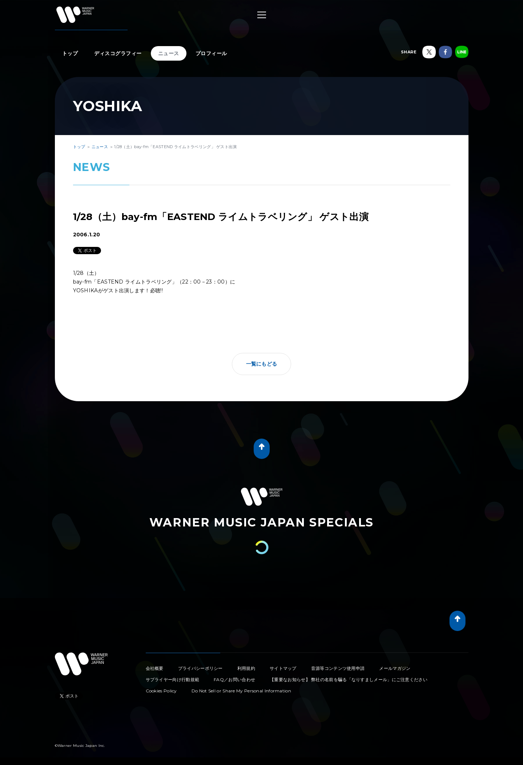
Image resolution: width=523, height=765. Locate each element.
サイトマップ (283, 668)
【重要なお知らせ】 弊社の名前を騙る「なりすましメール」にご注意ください (348, 679)
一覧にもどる (261, 364)
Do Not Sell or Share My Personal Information (241, 690)
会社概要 (155, 668)
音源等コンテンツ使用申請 (338, 668)
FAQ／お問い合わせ (234, 679)
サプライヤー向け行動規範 (173, 679)
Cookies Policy (161, 690)
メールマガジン (394, 668)
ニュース (168, 53)
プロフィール (211, 53)
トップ (70, 53)
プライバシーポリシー (200, 668)
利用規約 (246, 668)
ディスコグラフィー (118, 53)
